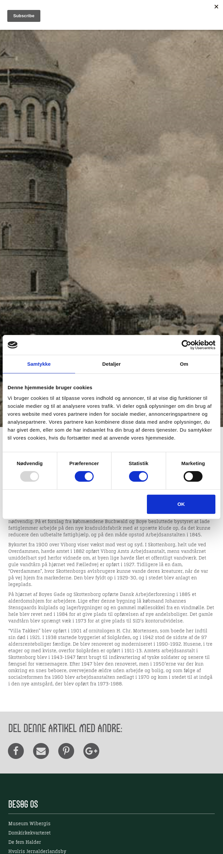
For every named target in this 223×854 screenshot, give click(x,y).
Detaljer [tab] (111, 364)
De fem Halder (24, 842)
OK (181, 504)
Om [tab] (184, 364)
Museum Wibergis (29, 824)
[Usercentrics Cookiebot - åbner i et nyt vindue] (186, 345)
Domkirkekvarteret (29, 833)
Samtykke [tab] (39, 364)
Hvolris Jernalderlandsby (37, 851)
